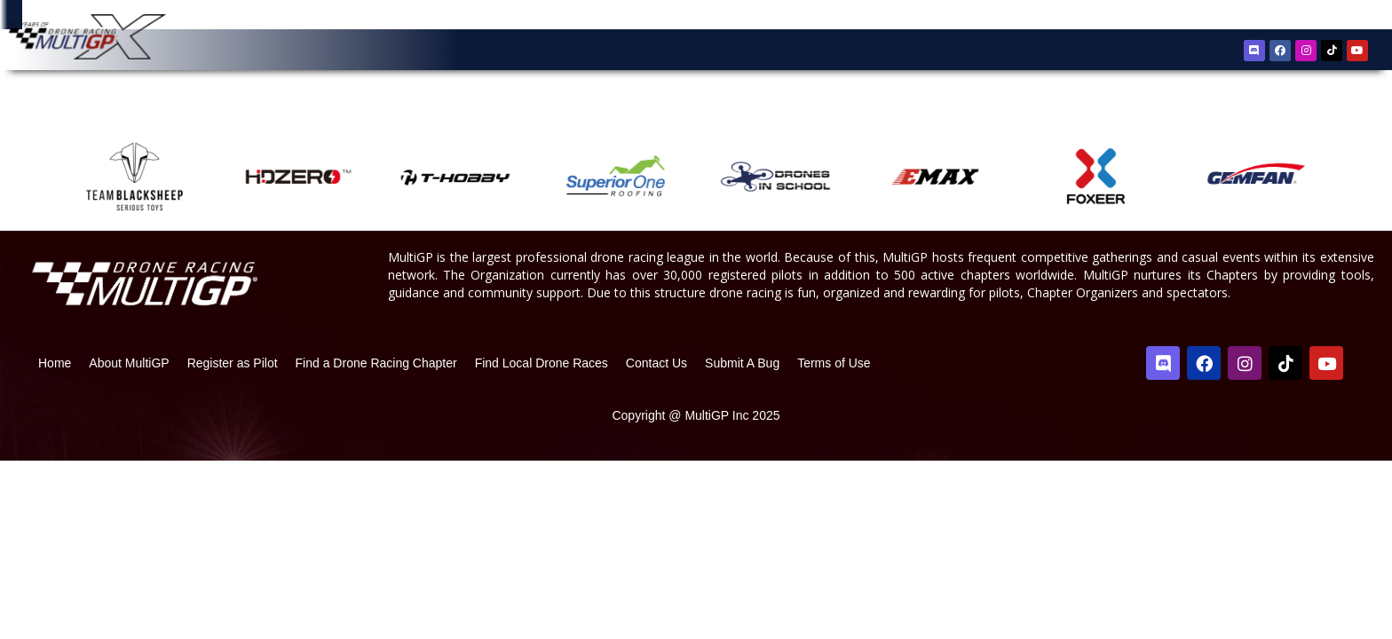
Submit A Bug (742, 382)
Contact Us (656, 382)
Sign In (1330, 17)
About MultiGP (129, 382)
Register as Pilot (232, 382)
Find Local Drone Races (541, 382)
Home (54, 382)
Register (1277, 16)
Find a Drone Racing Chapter (376, 382)
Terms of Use (833, 382)
